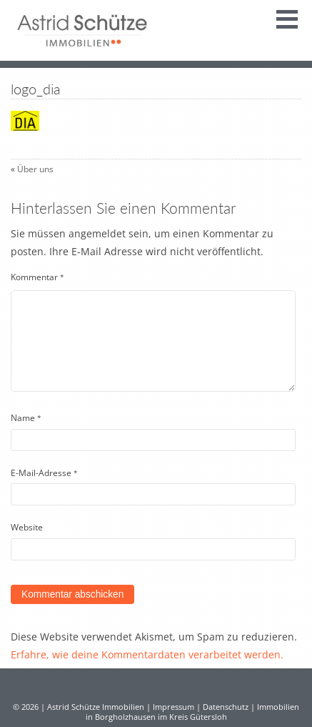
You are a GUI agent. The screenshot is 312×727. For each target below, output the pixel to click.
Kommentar (37, 277)
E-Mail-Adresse (44, 473)
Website (27, 527)
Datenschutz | (230, 707)
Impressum (173, 707)
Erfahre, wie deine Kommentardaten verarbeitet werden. (147, 654)
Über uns (35, 169)
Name (26, 418)
